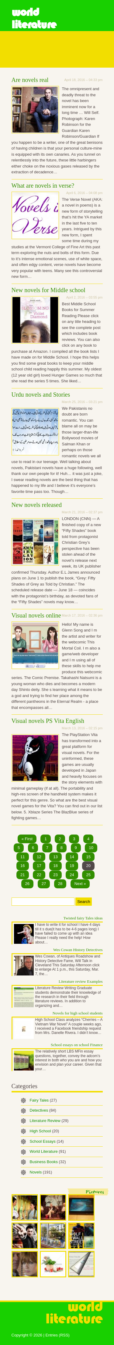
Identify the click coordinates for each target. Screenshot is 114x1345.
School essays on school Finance (76, 1044)
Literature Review (49, 1120)
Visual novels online (36, 615)
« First (27, 839)
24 (72, 874)
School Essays (47, 1141)
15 (88, 857)
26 (27, 883)
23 (55, 874)
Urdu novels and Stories (41, 394)
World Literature (34, 18)
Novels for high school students (78, 1013)
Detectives (43, 1110)
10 (91, 847)
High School (44, 1131)
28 (60, 883)
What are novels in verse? (43, 185)
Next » (80, 883)
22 (39, 874)
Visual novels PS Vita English (48, 720)
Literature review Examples (80, 981)
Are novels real (30, 79)
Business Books (48, 1161)
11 (22, 857)
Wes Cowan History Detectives (78, 949)
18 (55, 865)
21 (22, 874)
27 (44, 883)
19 (72, 865)
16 (22, 865)
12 (39, 857)
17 (39, 865)
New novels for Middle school (48, 290)
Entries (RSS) (57, 1335)
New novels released (37, 504)
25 (88, 874)
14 (72, 857)
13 (55, 857)
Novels (41, 1172)
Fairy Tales (43, 1100)
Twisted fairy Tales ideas (83, 918)
